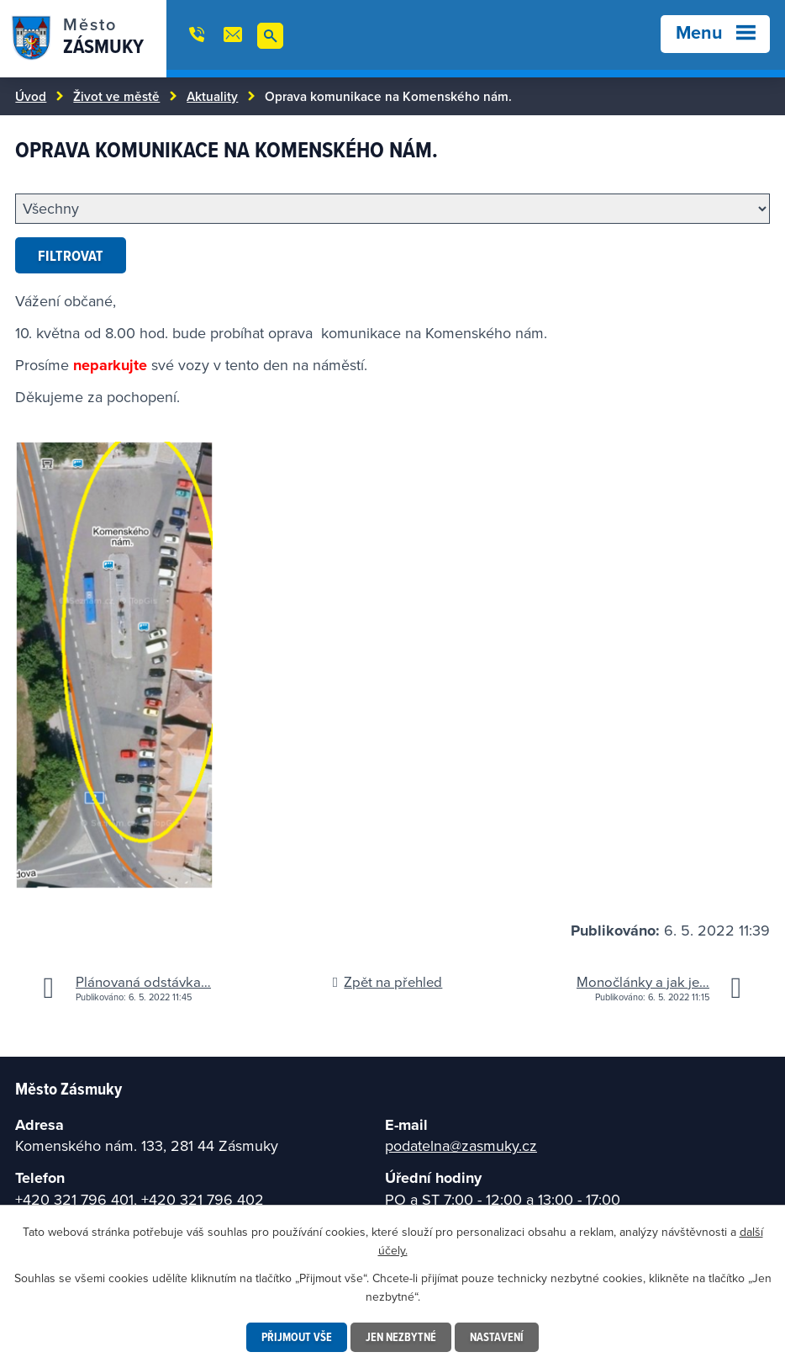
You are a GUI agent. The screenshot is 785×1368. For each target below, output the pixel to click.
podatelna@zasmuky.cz (461, 1145)
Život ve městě (116, 96)
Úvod (30, 96)
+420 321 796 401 (74, 1199)
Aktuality (212, 96)
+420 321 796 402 (202, 1199)
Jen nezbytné (401, 1336)
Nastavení (497, 1336)
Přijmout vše (296, 1336)
